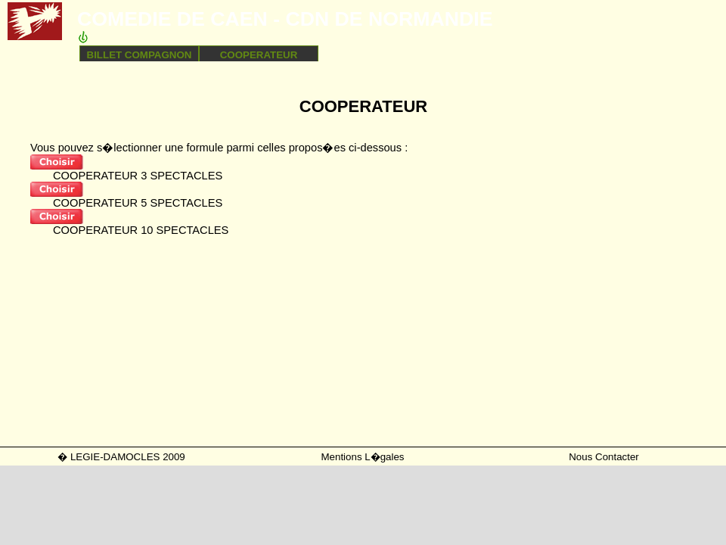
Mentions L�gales (362, 456)
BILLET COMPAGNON (139, 55)
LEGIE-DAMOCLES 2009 (127, 456)
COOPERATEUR (259, 55)
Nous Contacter (604, 456)
